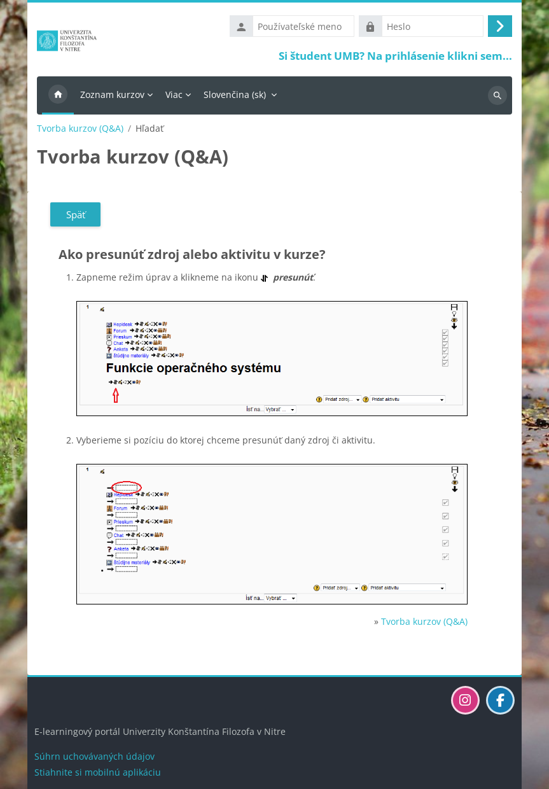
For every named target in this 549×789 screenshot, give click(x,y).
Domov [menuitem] (58, 95)
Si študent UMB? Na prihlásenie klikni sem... (395, 55)
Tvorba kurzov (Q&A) (80, 128)
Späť (75, 214)
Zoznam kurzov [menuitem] (112, 94)
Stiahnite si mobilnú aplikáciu (97, 772)
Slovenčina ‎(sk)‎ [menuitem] (235, 94)
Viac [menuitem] (174, 94)
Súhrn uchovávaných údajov (94, 756)
